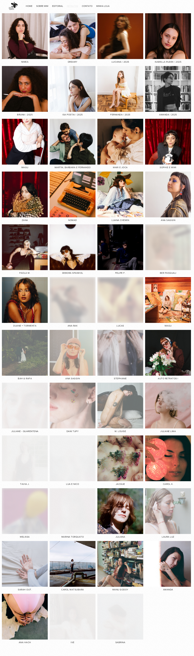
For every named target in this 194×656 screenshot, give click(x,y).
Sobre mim (42, 6)
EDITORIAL (57, 6)
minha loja (103, 6)
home (29, 6)
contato (87, 6)
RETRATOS (72, 6)
